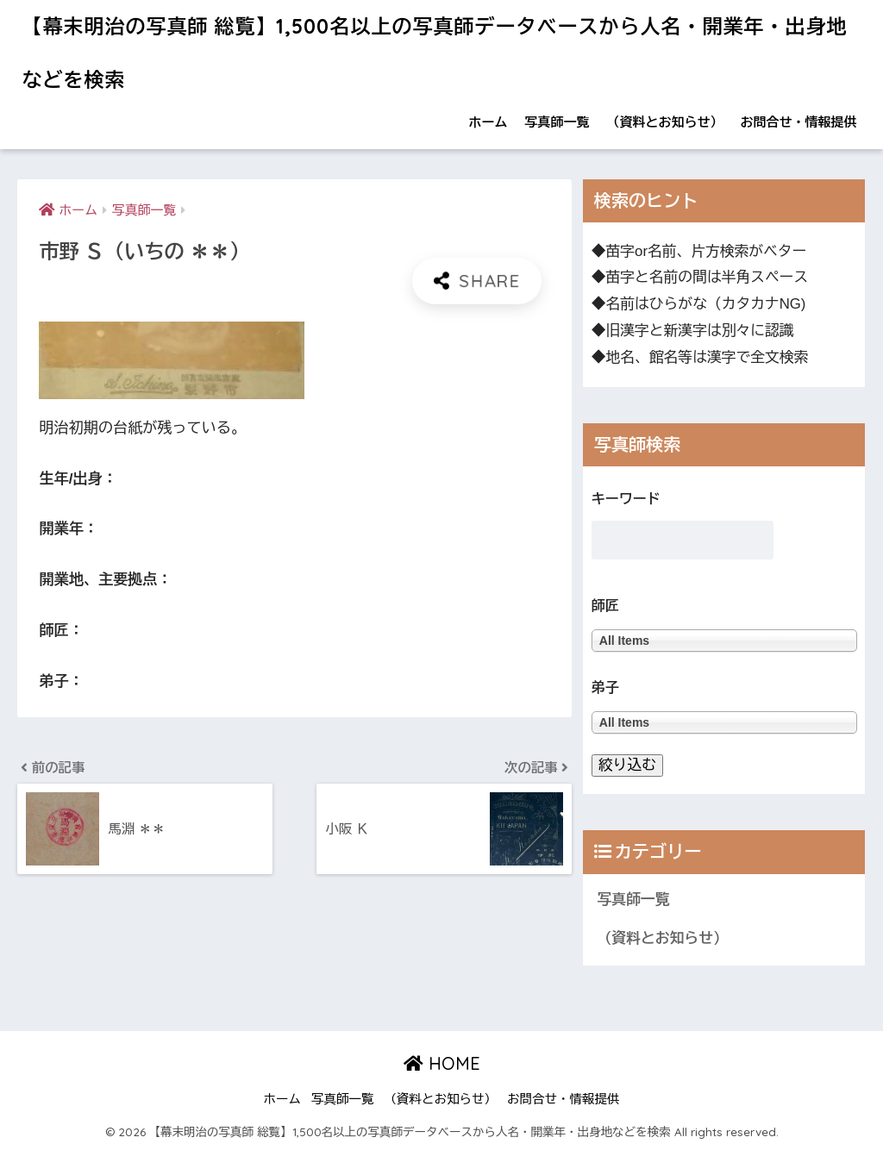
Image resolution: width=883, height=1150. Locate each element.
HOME (442, 1063)
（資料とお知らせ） (665, 122)
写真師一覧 (557, 122)
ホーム (488, 122)
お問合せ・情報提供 (799, 122)
